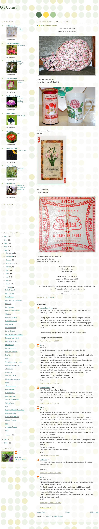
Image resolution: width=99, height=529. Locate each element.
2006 (6, 443)
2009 (6, 247)
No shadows (9, 293)
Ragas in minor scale (12, 365)
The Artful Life (12, 78)
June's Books (21, 150)
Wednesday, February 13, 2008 (50, 473)
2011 (6, 240)
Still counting (9, 345)
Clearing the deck (11, 351)
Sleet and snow (10, 328)
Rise (6, 430)
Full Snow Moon (11, 341)
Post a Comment (45, 507)
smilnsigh (43, 460)
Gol (6, 406)
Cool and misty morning (20, 100)
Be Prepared (9, 307)
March (8, 284)
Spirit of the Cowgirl (14, 61)
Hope (7, 382)
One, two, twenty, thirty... (13, 362)
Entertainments (10, 396)
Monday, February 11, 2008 (49, 341)
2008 (6, 250)
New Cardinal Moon (12, 417)
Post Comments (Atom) (54, 516)
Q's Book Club (12, 148)
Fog (6, 423)
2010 (6, 243)
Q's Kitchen (11, 113)
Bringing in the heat (12, 338)
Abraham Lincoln (11, 386)
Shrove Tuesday (11, 420)
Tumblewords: (45, 388)
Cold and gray (10, 393)
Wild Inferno (9, 403)
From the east (10, 389)
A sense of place (11, 427)
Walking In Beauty (13, 96)
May (7, 277)
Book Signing (10, 297)
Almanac (10, 131)
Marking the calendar (12, 379)
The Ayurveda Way (13, 43)
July (18, 133)
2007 (6, 439)
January (9, 435)
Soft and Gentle (10, 375)
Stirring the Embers (12, 399)
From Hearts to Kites (12, 310)
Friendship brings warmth (14, 334)
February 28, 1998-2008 (13, 300)
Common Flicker (11, 321)
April (7, 280)
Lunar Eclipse (10, 331)
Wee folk (8, 304)
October (9, 260)
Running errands (11, 317)
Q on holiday (11, 166)
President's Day (10, 348)
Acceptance (21, 45)
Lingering (8, 372)
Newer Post (41, 512)
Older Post (94, 512)
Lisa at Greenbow (46, 308)
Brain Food (21, 115)
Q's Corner (8, 7)
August (8, 267)
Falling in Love (12, 26)
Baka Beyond (10, 290)
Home (67, 512)
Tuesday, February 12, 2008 (49, 455)
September (10, 263)
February (9, 287)
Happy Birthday (10, 413)
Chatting (8, 314)
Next (7, 358)
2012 (6, 236)
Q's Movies (11, 183)
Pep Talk (8, 355)
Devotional (9, 324)
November (9, 256)
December (9, 253)
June (7, 273)
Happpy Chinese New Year (14, 410)
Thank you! (9, 369)
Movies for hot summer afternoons (21, 187)
